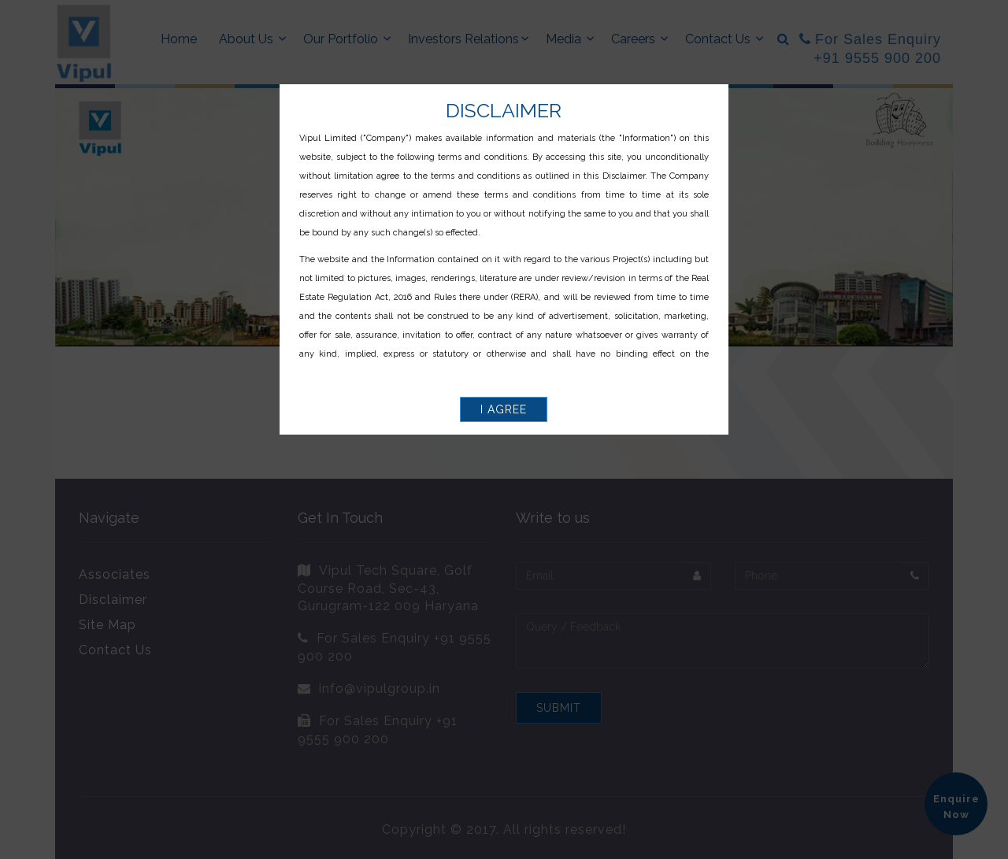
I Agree (503, 409)
